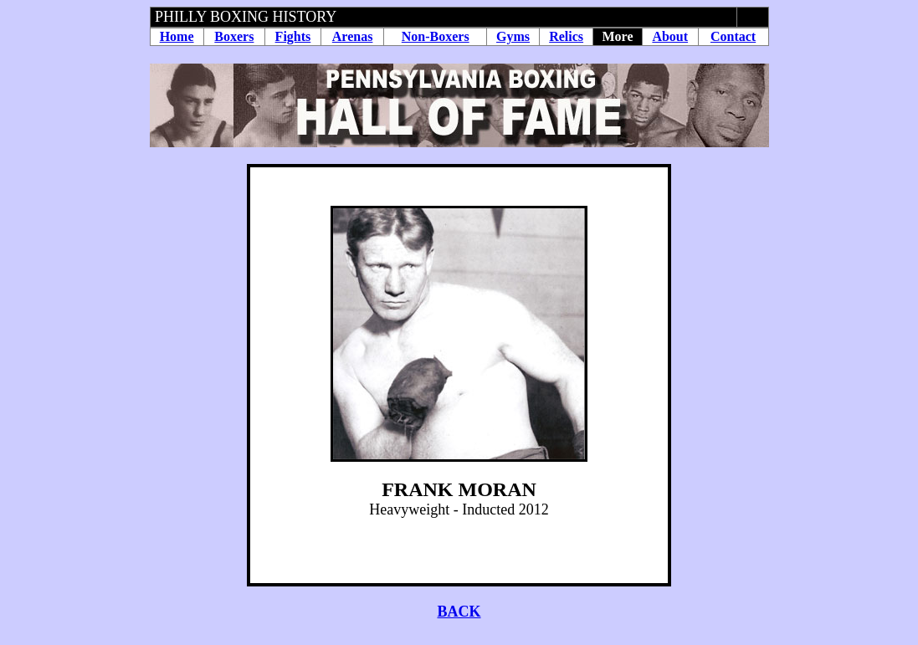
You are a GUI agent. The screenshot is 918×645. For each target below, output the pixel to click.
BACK (458, 611)
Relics (566, 36)
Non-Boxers (435, 36)
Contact (733, 36)
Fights (293, 36)
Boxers (234, 36)
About (670, 36)
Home (177, 36)
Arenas (352, 36)
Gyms (513, 36)
